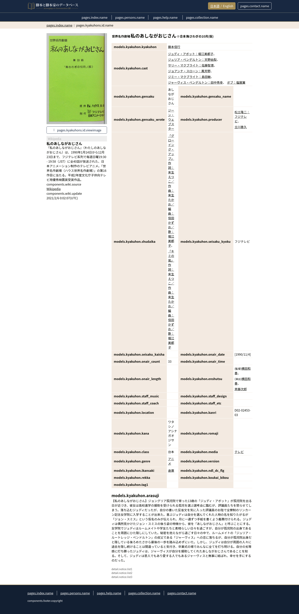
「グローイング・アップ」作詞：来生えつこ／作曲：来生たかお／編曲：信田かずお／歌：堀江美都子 (171, 190)
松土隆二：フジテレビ (242, 116)
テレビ (239, 451)
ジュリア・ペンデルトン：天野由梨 (192, 59)
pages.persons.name (75, 593)
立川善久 (241, 127)
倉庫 (171, 470)
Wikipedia (54, 188)
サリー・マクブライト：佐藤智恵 (191, 65)
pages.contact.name (181, 593)
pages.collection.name (144, 593)
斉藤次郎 (241, 389)
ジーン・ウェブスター (171, 119)
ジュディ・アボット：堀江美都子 (190, 53)
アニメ (171, 461)
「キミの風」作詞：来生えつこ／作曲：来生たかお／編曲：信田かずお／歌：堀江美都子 (171, 299)
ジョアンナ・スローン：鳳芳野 (189, 71)
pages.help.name (109, 593)
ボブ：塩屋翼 (236, 82)
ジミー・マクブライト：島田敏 (189, 76)
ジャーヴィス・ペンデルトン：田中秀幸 (195, 82)
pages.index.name (40, 593)
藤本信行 (174, 46)
